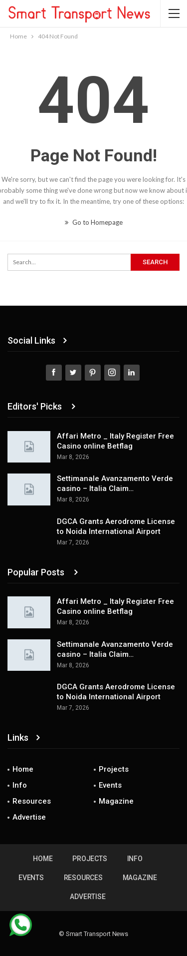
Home (22, 769)
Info (19, 785)
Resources (31, 801)
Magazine (116, 801)
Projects (114, 769)
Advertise (29, 817)
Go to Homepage (94, 222)
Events (110, 785)
